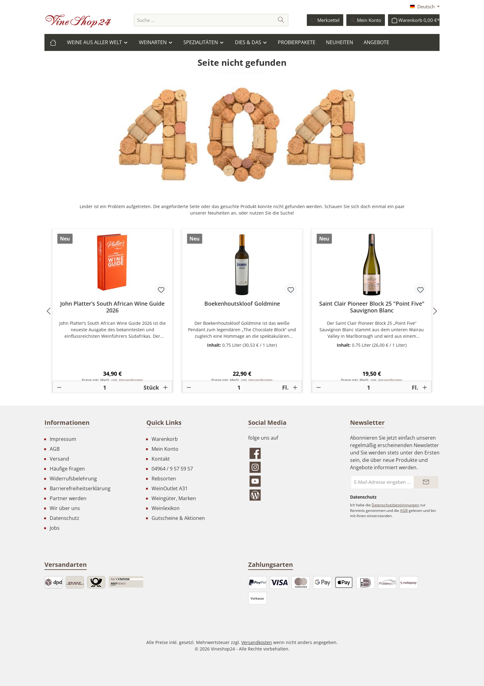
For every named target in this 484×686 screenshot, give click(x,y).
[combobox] (204, 20)
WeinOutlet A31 (170, 488)
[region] (242, 310)
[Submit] (426, 482)
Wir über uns (65, 508)
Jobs (55, 528)
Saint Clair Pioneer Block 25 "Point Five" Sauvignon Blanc (371, 307)
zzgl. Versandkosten (127, 380)
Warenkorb (165, 439)
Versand (59, 458)
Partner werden (68, 498)
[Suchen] (281, 20)
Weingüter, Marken (174, 498)
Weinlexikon (166, 508)
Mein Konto (165, 448)
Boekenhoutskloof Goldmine (242, 303)
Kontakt (161, 458)
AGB (55, 448)
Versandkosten (256, 642)
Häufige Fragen (67, 468)
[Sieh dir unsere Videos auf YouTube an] (293, 481)
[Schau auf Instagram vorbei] (293, 467)
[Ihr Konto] (365, 20)
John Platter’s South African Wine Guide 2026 (112, 307)
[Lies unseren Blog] (293, 495)
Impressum (63, 439)
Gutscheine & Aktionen (178, 518)
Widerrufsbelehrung (73, 478)
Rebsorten (164, 478)
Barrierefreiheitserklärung (80, 488)
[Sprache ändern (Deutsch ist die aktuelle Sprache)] (425, 6)
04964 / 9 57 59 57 (172, 468)
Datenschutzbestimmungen (395, 505)
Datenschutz (64, 518)
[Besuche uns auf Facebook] (293, 453)
